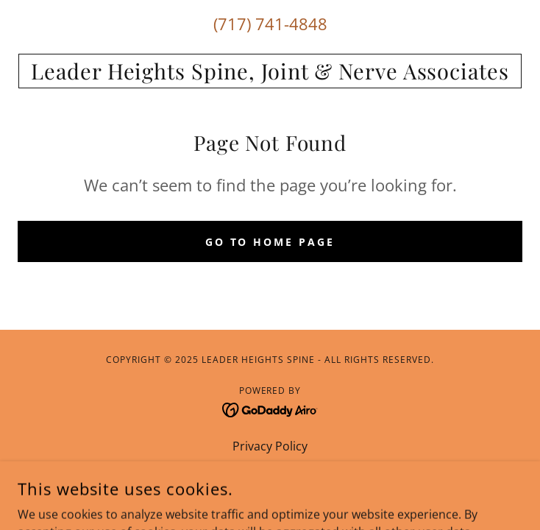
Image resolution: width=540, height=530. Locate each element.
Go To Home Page (270, 242)
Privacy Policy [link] (270, 446)
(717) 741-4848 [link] (270, 24)
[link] (270, 71)
